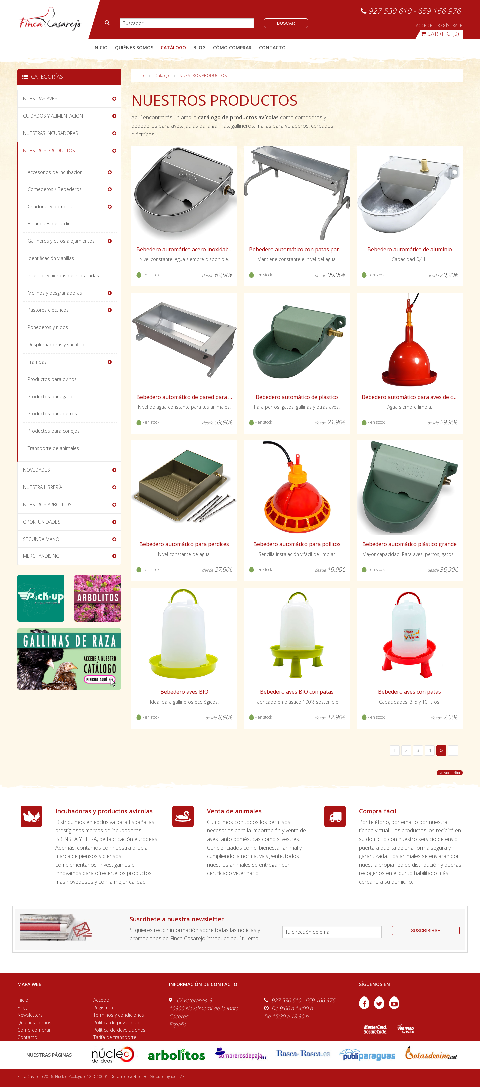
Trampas (37, 362)
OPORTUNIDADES (41, 522)
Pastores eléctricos (48, 310)
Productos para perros (52, 413)
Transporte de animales (53, 448)
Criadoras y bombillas (51, 206)
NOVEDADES (36, 470)
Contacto (27, 1037)
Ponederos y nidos (48, 327)
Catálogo (162, 75)
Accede (101, 1000)
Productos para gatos (51, 396)
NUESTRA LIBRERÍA (42, 487)
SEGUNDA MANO (41, 539)
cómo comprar (232, 47)
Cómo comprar (34, 1030)
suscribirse (425, 930)
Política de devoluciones (119, 1030)
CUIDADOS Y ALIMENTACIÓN (53, 116)
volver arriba (449, 773)
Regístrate (104, 1007)
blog (199, 47)
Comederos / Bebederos (55, 189)
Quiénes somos (34, 1022)
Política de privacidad (116, 1022)
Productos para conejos (54, 431)
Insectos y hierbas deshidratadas (63, 275)
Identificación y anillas (51, 258)
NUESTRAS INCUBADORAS (50, 133)
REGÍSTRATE (450, 25)
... (453, 750)
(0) (440, 33)
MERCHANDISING (41, 556)
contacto (272, 47)
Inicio (100, 47)
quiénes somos (134, 47)
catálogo (173, 47)
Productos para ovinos (52, 379)
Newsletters (30, 1015)
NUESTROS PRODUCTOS (203, 75)
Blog (22, 1007)
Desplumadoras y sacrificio (57, 344)
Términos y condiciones (118, 1015)
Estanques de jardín (49, 223)
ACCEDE (424, 25)
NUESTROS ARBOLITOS (47, 504)
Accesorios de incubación (55, 172)
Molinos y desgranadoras (55, 293)
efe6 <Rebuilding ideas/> (161, 1076)
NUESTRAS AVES (40, 98)
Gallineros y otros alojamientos (61, 241)
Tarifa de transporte (114, 1037)
